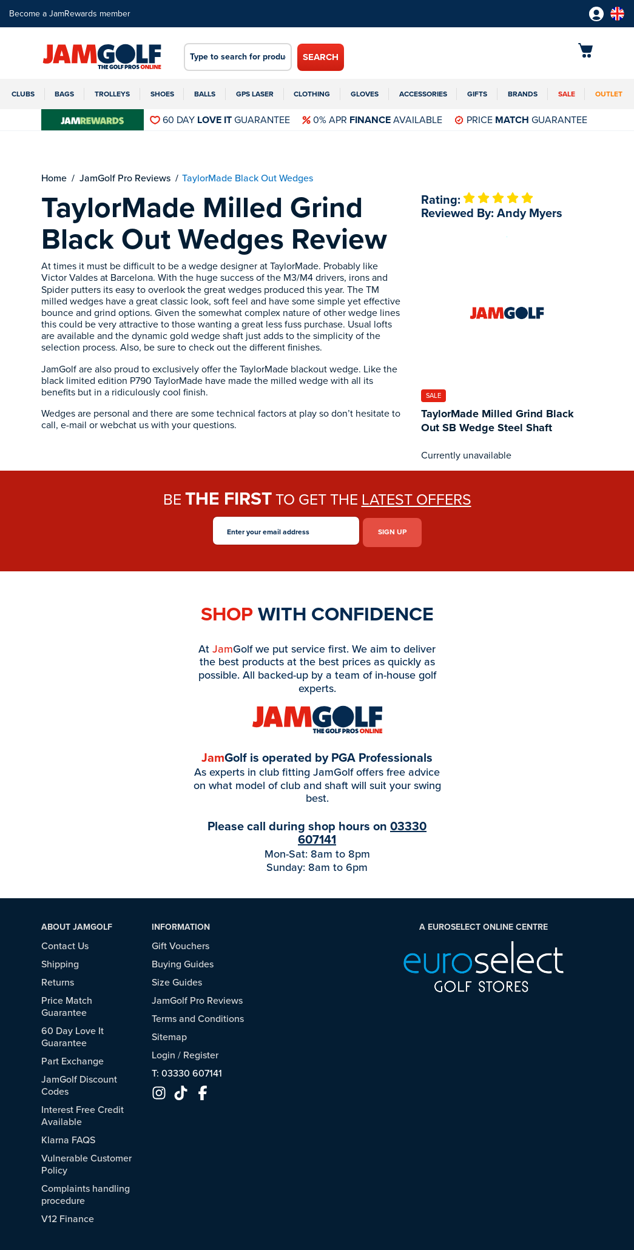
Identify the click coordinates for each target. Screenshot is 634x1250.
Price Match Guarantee (66, 1003)
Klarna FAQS (68, 1137)
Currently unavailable (466, 455)
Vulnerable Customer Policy (86, 1161)
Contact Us (65, 943)
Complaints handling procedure (85, 1191)
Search (321, 57)
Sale (566, 94)
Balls (204, 94)
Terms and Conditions (198, 1016)
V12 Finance (67, 1216)
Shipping (60, 961)
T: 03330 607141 (187, 1070)
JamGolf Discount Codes (79, 1082)
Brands (523, 94)
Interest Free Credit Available (82, 1113)
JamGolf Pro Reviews (197, 997)
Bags (64, 94)
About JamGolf (76, 924)
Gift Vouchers (180, 943)
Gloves (365, 94)
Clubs (23, 94)
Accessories (423, 94)
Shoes (162, 94)
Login (163, 1052)
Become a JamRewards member (69, 13)
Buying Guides (183, 961)
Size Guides (177, 979)
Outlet (608, 94)
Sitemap (169, 1034)
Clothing (312, 94)
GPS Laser (255, 94)
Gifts (477, 94)
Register (200, 1052)
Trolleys (112, 94)
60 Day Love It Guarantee (72, 1034)
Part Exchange (72, 1058)
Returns (57, 979)
